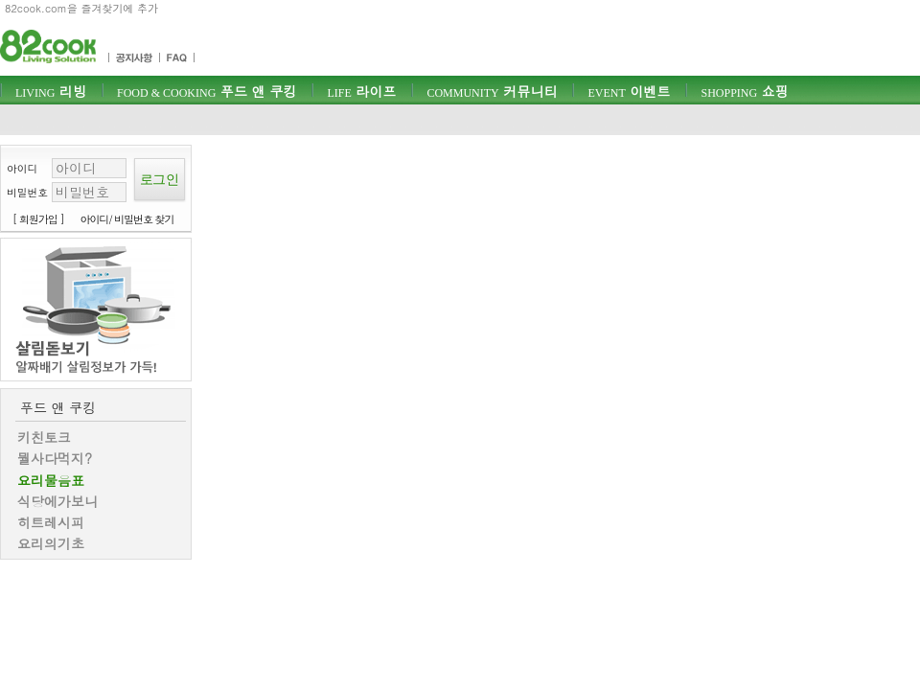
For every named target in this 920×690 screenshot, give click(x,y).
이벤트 (628, 91)
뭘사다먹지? (54, 458)
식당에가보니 (57, 501)
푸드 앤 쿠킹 (206, 91)
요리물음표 (50, 480)
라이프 (361, 91)
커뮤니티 (491, 91)
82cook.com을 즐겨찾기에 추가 (81, 8)
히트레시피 (50, 522)
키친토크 (44, 437)
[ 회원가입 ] (38, 219)
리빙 (50, 91)
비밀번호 (27, 192)
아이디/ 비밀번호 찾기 (127, 219)
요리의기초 (50, 543)
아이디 (22, 168)
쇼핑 (744, 91)
